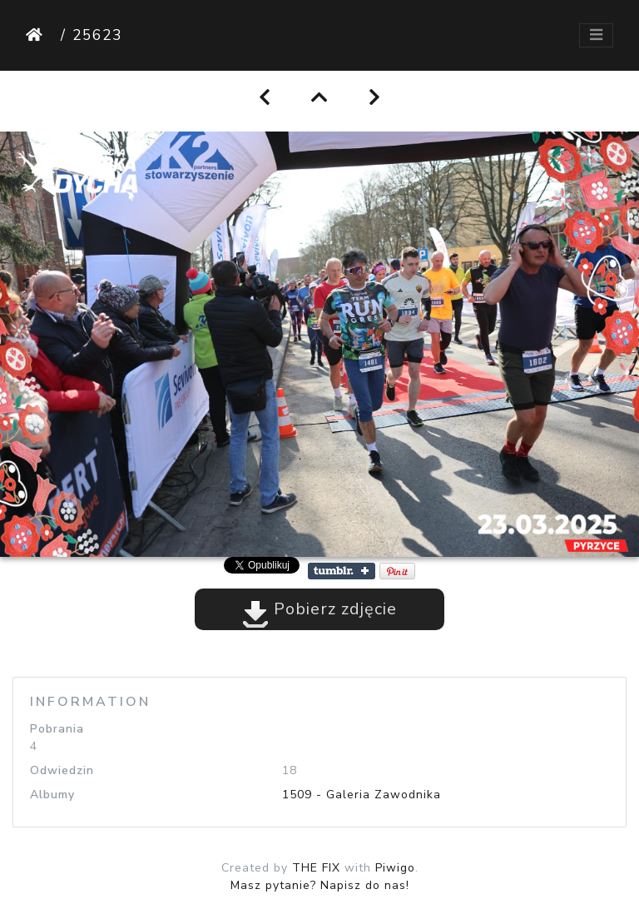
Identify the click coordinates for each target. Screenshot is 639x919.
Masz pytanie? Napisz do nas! (319, 885)
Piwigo (395, 868)
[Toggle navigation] (596, 35)
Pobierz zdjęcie (319, 609)
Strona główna (40, 35)
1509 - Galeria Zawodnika (361, 794)
